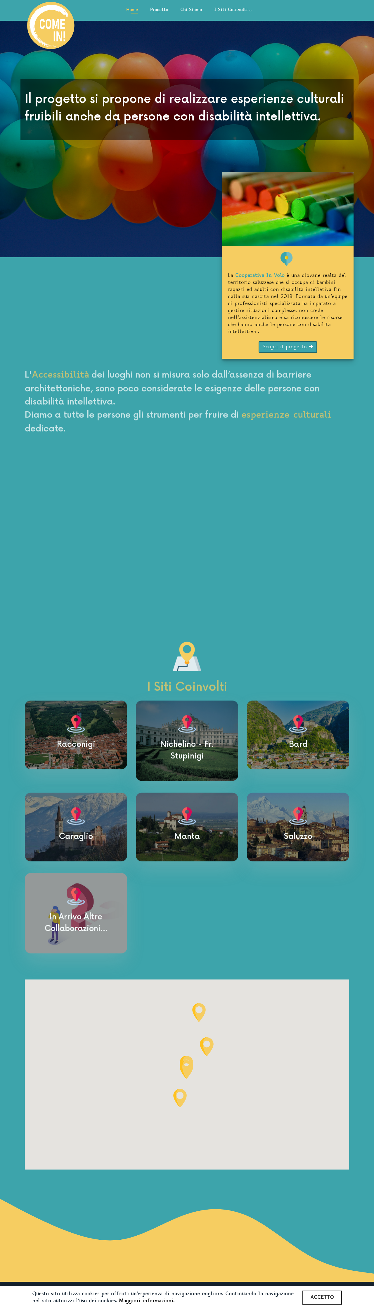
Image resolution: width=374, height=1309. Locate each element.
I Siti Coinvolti (231, 10)
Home (132, 10)
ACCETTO (322, 1297)
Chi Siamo (191, 10)
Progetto (159, 10)
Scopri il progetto (288, 346)
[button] (180, 1098)
